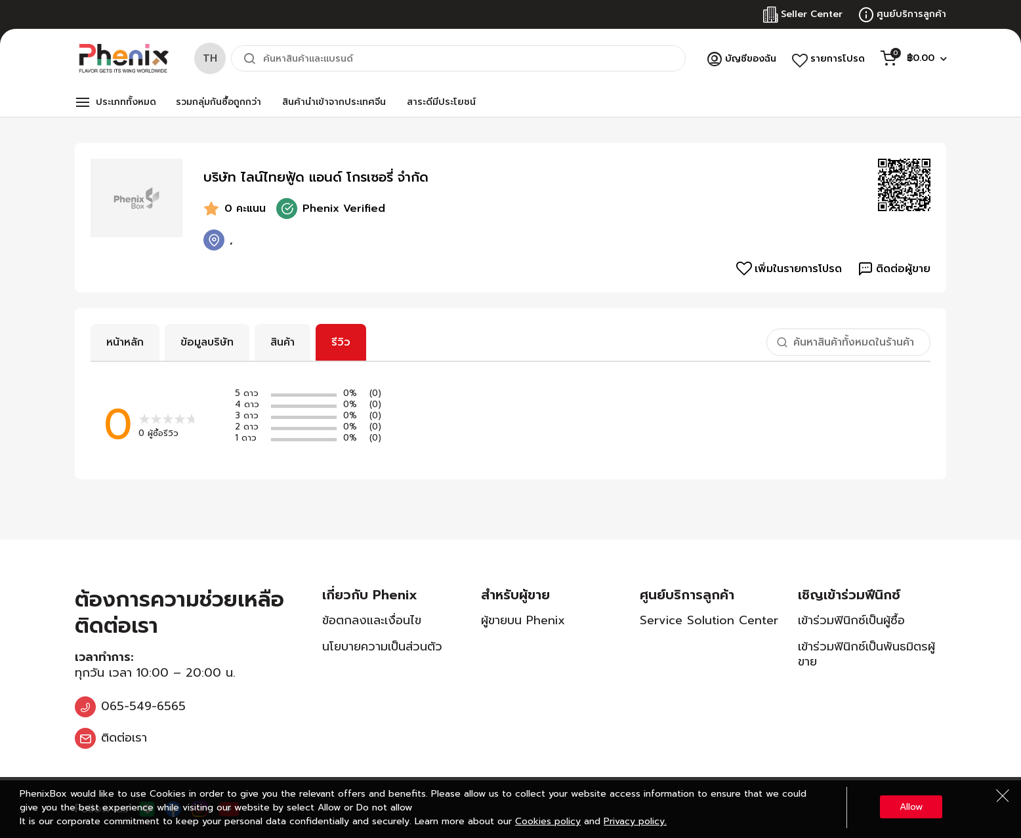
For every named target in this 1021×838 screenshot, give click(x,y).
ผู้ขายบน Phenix (523, 620)
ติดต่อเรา (124, 737)
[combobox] (458, 58)
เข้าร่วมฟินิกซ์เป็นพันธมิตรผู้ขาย (866, 654)
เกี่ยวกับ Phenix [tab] (369, 595)
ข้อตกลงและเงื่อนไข (371, 620)
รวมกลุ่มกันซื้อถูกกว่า (218, 102)
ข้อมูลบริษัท (207, 342)
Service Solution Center (709, 620)
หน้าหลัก (125, 342)
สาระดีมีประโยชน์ (441, 102)
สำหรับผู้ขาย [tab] (515, 595)
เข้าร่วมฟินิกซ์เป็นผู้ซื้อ (851, 620)
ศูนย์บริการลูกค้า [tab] (687, 595)
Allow (911, 807)
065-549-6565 (143, 706)
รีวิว (340, 342)
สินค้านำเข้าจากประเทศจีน (334, 102)
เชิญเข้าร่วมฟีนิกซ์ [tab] (849, 595)
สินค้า (282, 342)
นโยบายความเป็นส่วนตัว (382, 646)
